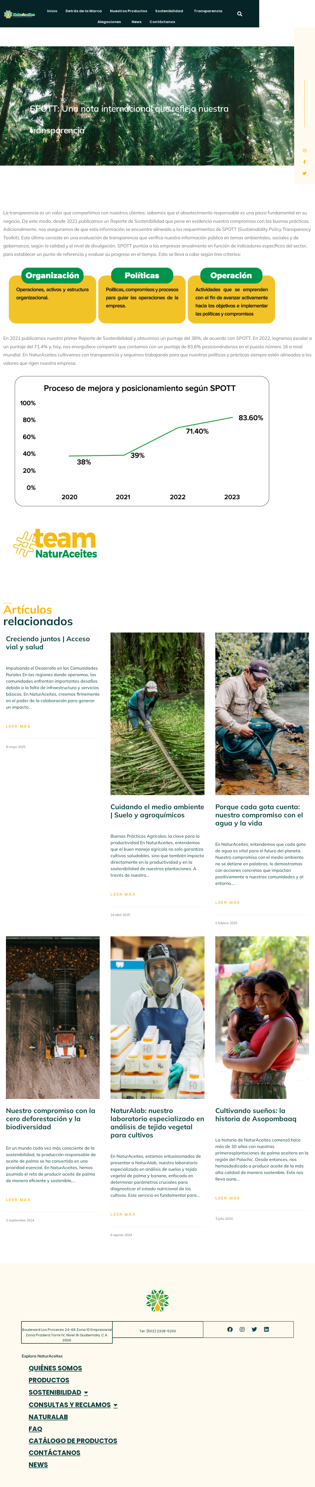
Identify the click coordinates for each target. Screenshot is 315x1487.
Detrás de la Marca (87, 11)
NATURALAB (48, 1416)
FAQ (35, 1428)
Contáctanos (167, 22)
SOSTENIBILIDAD (58, 1392)
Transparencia (211, 11)
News (273, 11)
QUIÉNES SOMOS (55, 1368)
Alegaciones (247, 11)
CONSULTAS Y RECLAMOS (73, 1405)
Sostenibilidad (173, 11)
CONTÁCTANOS (54, 1452)
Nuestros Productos (131, 11)
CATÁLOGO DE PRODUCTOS (73, 1440)
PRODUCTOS (49, 1380)
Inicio (55, 11)
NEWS (38, 1464)
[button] (291, 13)
